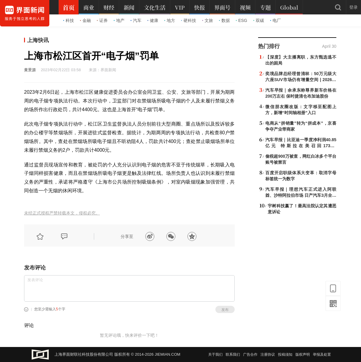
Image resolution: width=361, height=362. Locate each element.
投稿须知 (285, 354)
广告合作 (250, 354)
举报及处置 (322, 354)
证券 (102, 20)
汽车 (136, 20)
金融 (85, 20)
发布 (225, 310)
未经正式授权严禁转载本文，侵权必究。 (62, 213)
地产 (119, 20)
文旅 (207, 20)
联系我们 (233, 354)
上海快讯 (38, 40)
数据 (224, 20)
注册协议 (268, 354)
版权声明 (302, 354)
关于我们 (215, 354)
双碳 (258, 20)
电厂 (275, 20)
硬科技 (188, 20)
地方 (169, 20)
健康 (152, 20)
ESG (241, 20)
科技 (68, 20)
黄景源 (30, 70)
